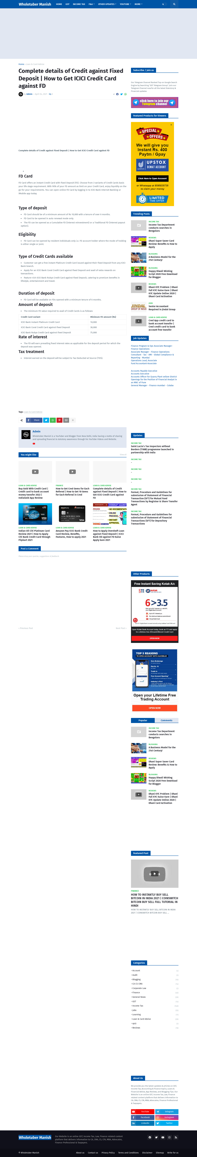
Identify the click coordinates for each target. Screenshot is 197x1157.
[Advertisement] (98, 33)
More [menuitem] (137, 4)
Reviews (155, 1028)
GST (155, 1001)
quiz (155, 1023)
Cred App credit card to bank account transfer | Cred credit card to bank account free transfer (162, 325)
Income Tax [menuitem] (79, 4)
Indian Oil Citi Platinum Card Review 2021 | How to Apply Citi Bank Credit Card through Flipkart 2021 (34, 535)
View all (123, 454)
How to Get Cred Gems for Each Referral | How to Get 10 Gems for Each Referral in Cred (72, 491)
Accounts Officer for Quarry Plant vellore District (154, 376)
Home (21, 64)
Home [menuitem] (59, 4)
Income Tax (155, 1006)
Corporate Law (155, 988)
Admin (36, 431)
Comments (166, 720)
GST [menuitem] (67, 4)
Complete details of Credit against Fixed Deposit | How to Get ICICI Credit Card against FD (109, 493)
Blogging (155, 979)
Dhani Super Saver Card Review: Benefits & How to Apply (163, 243)
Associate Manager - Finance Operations (150, 352)
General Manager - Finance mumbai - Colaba (152, 385)
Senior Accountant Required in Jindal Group (162, 308)
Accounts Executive (140, 373)
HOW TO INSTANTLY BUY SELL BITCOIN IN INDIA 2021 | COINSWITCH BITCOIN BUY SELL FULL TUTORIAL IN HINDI (154, 900)
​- (131, 462)
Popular (143, 720)
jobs (155, 1010)
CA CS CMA (155, 984)
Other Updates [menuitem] (106, 4)
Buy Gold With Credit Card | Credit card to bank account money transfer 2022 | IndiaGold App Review (34, 493)
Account (155, 970)
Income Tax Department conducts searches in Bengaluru (162, 227)
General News (155, 997)
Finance (155, 992)
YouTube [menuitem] (124, 4)
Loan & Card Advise (35, 64)
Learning (155, 1014)
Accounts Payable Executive (144, 371)
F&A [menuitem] (91, 4)
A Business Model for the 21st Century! (162, 259)
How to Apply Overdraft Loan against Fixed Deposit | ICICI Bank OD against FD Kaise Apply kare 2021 (108, 535)
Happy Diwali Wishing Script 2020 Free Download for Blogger (163, 274)
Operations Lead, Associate (144, 360)
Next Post (120, 628)
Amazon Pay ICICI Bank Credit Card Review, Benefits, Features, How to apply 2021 (72, 533)
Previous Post (26, 628)
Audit (155, 975)
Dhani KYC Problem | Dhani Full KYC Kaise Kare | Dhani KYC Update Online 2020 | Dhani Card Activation (163, 292)
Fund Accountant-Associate (144, 363)
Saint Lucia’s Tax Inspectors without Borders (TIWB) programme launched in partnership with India (152, 449)
